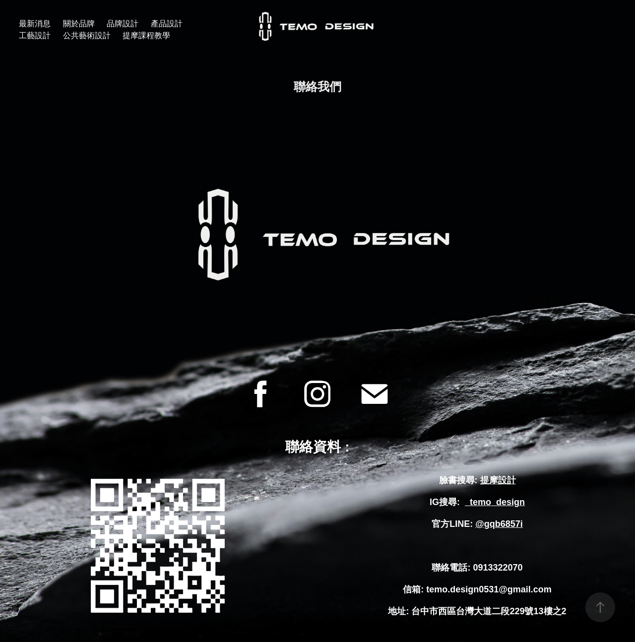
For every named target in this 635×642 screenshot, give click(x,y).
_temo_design (495, 502)
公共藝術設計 (87, 35)
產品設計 (167, 23)
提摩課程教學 (146, 35)
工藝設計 (35, 35)
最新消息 (35, 23)
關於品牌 (79, 23)
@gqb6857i (499, 524)
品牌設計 (122, 23)
